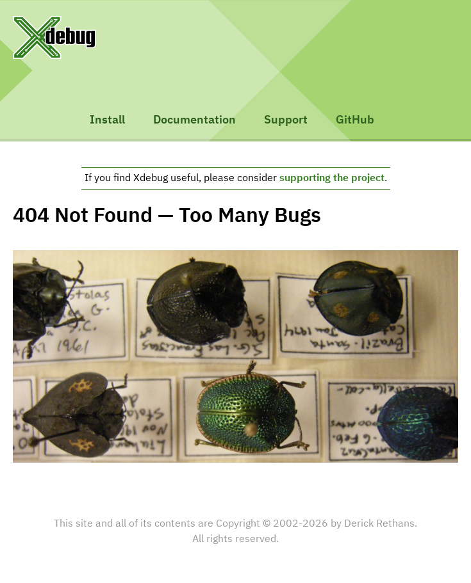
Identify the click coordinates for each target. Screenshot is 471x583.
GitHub (355, 120)
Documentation (194, 120)
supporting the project (331, 178)
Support (286, 120)
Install (107, 120)
